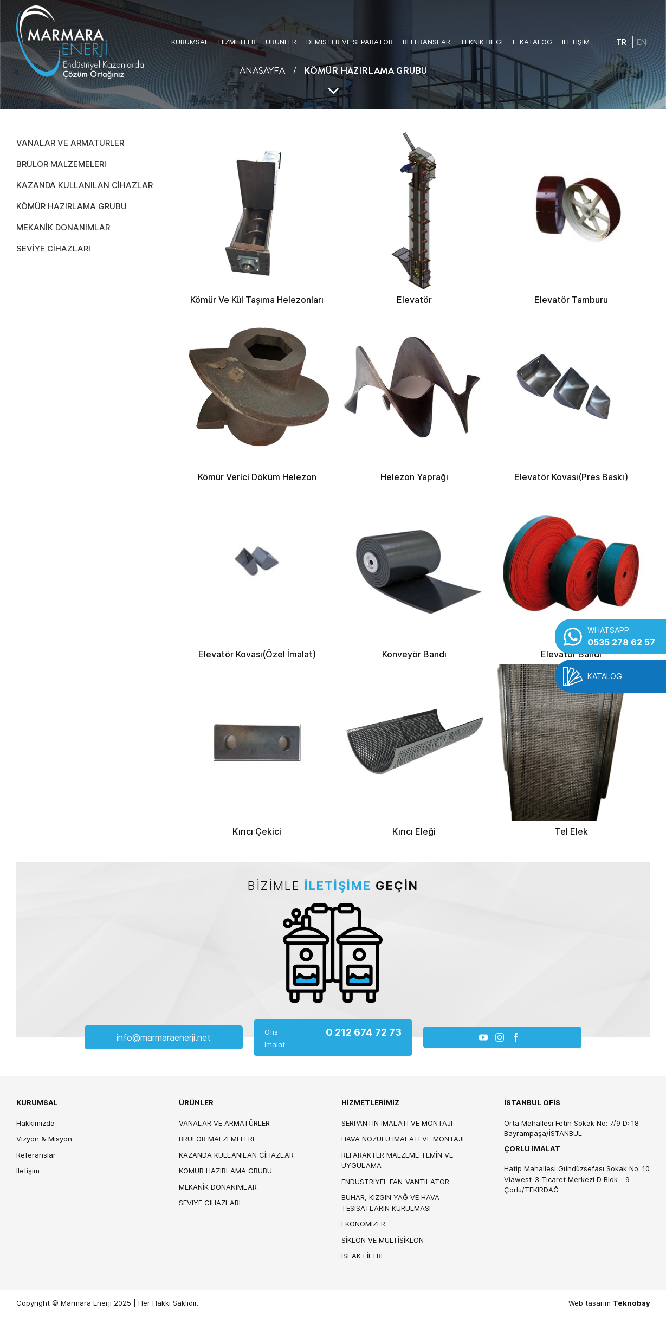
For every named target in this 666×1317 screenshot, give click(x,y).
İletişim (28, 1170)
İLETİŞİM (576, 41)
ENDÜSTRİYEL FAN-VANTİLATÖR (395, 1181)
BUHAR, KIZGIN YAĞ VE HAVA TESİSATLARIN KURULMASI (390, 1202)
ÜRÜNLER (281, 41)
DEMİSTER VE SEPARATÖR (349, 41)
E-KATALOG (532, 41)
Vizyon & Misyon (44, 1138)
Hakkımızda (35, 1123)
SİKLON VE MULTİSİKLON (382, 1240)
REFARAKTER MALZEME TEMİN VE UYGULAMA (397, 1160)
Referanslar (36, 1155)
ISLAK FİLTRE (363, 1255)
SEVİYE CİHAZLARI (53, 248)
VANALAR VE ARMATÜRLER (70, 143)
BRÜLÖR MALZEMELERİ (61, 164)
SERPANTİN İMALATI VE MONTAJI (396, 1123)
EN (641, 42)
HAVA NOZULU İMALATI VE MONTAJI (402, 1138)
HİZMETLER (237, 41)
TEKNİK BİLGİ (481, 41)
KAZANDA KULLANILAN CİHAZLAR (84, 185)
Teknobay (631, 1303)
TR (621, 42)
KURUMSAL (190, 41)
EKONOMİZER (363, 1223)
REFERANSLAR (426, 41)
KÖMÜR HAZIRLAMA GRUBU (71, 206)
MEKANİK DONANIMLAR (63, 227)
